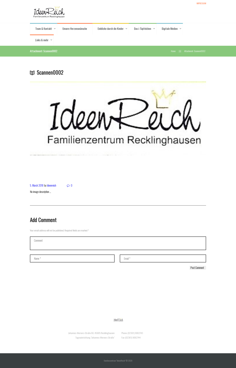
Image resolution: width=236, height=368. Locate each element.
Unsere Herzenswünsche (74, 29)
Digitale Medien (170, 29)
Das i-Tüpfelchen (142, 29)
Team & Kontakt (43, 29)
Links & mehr (41, 40)
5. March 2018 (36, 185)
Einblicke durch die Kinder (111, 29)
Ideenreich (51, 185)
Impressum (201, 3)
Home (173, 51)
